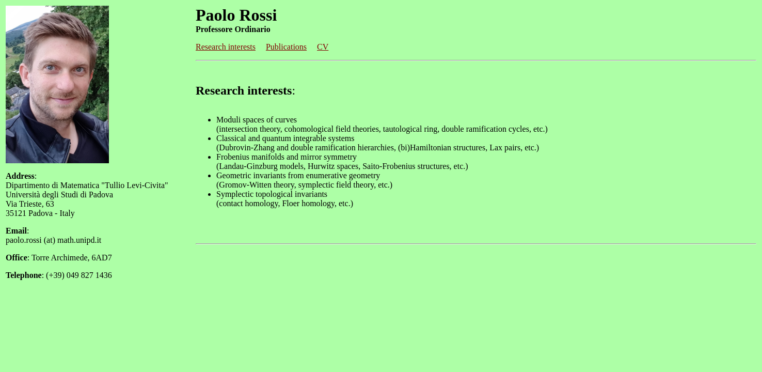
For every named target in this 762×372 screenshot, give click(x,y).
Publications (286, 46)
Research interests (226, 46)
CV (322, 46)
